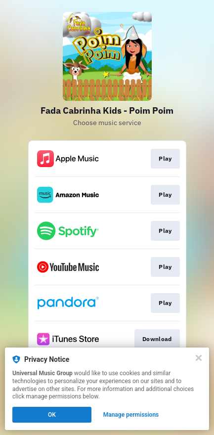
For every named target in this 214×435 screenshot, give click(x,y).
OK (52, 414)
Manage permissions (131, 414)
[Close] (199, 358)
